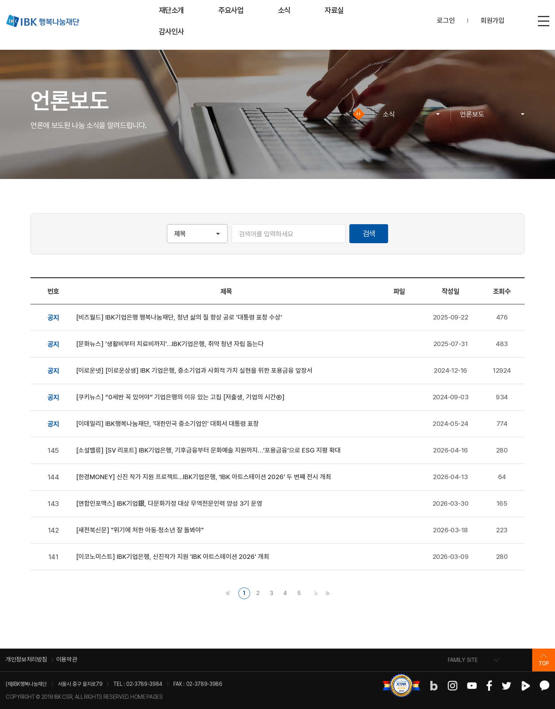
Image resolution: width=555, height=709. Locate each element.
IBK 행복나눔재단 (42, 21)
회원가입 (492, 20)
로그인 (446, 20)
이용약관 (66, 659)
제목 (180, 233)
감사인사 (171, 31)
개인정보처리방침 (26, 659)
